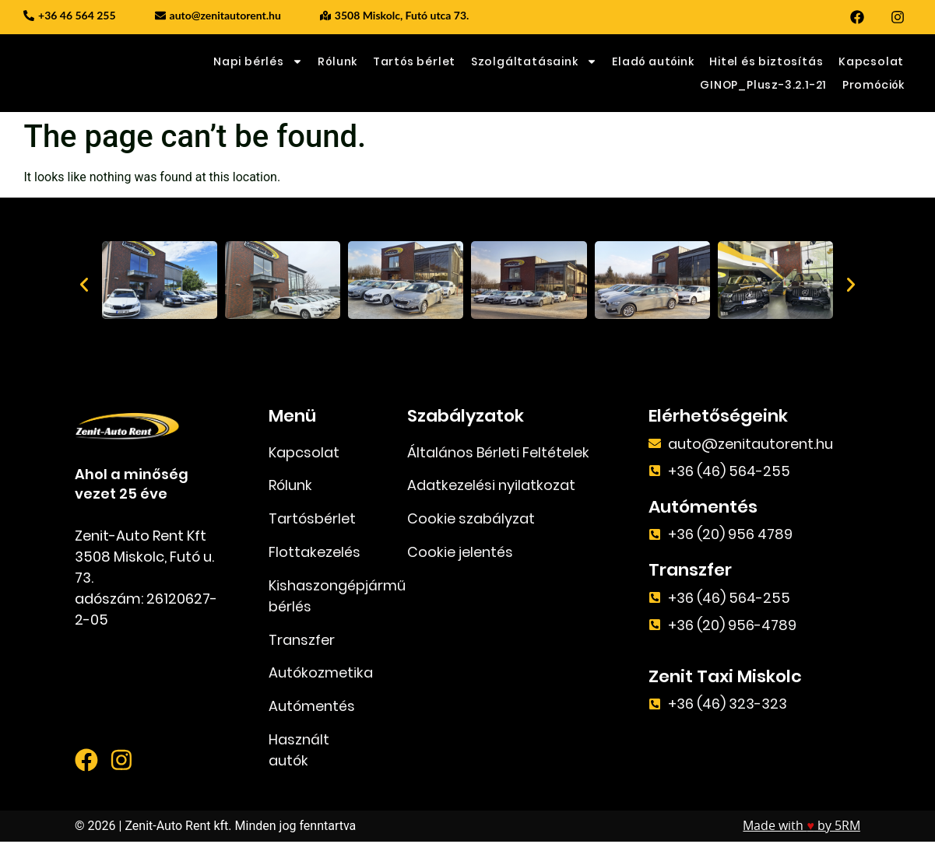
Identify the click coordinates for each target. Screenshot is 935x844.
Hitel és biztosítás (766, 61)
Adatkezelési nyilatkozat (491, 486)
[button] (84, 284)
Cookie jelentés (460, 553)
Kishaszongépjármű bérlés (320, 597)
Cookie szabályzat (471, 520)
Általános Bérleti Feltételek (498, 453)
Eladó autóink (653, 61)
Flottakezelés (314, 553)
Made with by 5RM (801, 828)
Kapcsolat (871, 61)
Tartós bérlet (414, 61)
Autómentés (312, 708)
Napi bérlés (258, 61)
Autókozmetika (320, 675)
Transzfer (302, 641)
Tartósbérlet (312, 520)
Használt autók (299, 752)
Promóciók (873, 85)
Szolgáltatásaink (534, 61)
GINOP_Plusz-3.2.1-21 (763, 85)
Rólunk (337, 61)
